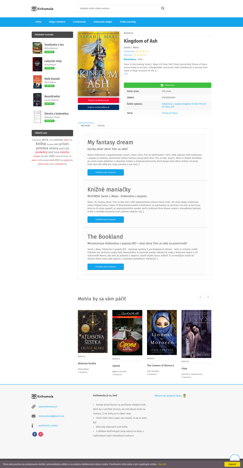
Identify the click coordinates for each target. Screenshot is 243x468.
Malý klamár (52, 78)
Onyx (184, 368)
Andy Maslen (50, 64)
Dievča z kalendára (56, 113)
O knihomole (79, 22)
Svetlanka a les (54, 44)
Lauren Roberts (51, 100)
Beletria (128, 33)
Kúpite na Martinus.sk (98, 100)
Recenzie (85, 125)
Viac (126, 73)
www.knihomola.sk (48, 406)
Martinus (128, 55)
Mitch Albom (50, 82)
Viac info (162, 464)
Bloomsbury (130, 59)
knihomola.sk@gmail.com (51, 415)
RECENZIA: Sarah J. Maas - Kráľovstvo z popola (117, 196)
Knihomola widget (103, 22)
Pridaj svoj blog (128, 22)
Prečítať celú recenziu (105, 172)
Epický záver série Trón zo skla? (107, 148)
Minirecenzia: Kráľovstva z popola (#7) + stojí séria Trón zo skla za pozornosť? (137, 243)
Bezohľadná (52, 96)
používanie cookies (48, 425)
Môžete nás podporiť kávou (170, 395)
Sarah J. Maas (131, 47)
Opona (116, 365)
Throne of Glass (170, 112)
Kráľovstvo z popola (172, 103)
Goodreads (129, 51)
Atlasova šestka (87, 363)
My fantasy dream (110, 142)
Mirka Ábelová (51, 48)
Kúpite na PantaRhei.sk (98, 107)
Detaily (101, 125)
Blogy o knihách (57, 22)
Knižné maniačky (109, 189)
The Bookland (105, 236)
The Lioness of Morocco (160, 365)
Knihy (38, 22)
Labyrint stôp (53, 61)
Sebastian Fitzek (52, 117)
